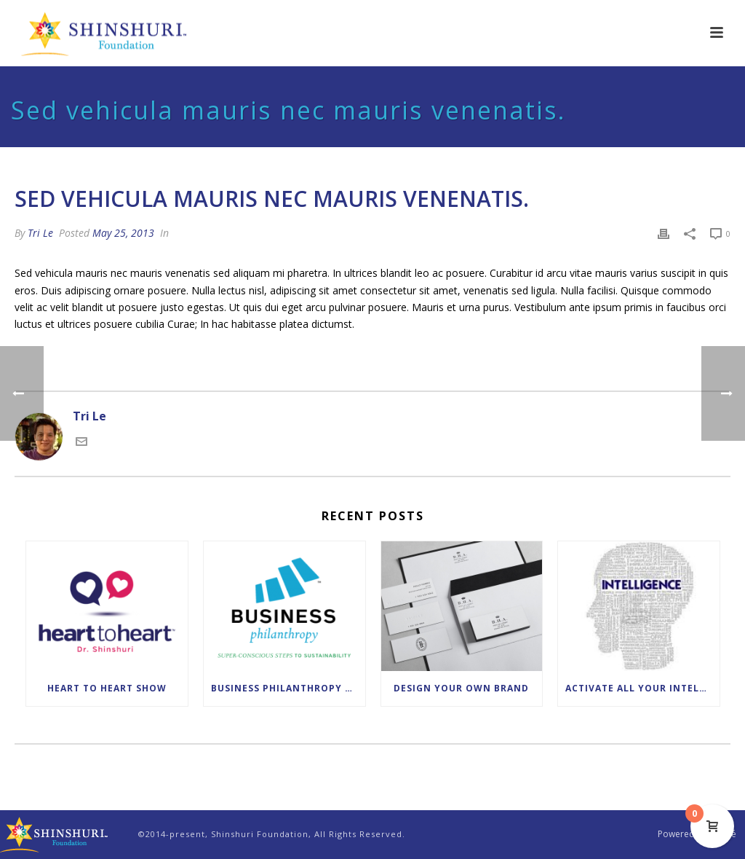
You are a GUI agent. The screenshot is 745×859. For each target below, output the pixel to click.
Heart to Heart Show (107, 688)
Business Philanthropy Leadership (288, 688)
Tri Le (40, 233)
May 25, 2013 (123, 233)
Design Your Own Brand (461, 688)
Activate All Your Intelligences (642, 688)
